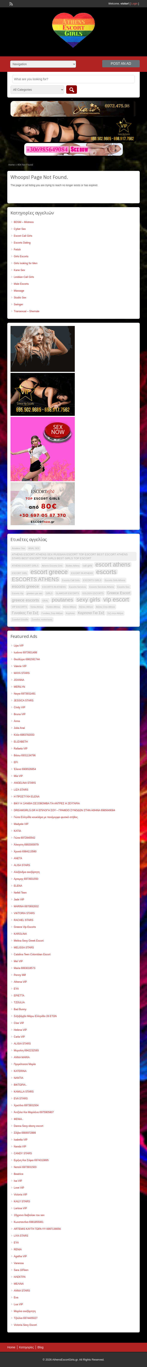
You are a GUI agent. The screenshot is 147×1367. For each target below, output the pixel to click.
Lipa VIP (18, 645)
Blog (41, 1347)
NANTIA (18, 1077)
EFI (16, 762)
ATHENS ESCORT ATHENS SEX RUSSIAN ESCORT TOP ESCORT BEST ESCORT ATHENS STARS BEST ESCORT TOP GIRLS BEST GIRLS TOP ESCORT (70, 556)
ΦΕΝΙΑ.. (18, 1119)
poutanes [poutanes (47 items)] (62, 599)
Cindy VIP (19, 707)
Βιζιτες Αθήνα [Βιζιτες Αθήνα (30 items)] (86, 607)
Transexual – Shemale (26, 311)
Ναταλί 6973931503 (25, 1167)
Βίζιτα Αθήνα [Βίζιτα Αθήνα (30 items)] (69, 607)
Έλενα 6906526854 (25, 769)
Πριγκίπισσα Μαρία (25, 1064)
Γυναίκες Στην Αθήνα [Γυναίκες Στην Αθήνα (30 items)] (52, 613)
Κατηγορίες (26, 1347)
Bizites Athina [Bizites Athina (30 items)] (73, 565)
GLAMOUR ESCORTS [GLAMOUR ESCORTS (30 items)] (67, 593)
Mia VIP (18, 776)
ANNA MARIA (22, 1057)
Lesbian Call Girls (24, 277)
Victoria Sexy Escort (25, 1324)
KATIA (17, 830)
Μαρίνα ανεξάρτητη (25, 1311)
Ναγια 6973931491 (24, 693)
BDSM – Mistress (24, 222)
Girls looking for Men (25, 263)
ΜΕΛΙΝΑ (19, 1283)
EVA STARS (21, 1098)
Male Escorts (21, 283)
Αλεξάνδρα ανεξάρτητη (27, 872)
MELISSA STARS (24, 947)
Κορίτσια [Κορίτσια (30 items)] (70, 613)
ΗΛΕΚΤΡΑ (20, 1276)
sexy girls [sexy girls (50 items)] (88, 599)
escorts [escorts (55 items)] (106, 571)
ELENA (18, 885)
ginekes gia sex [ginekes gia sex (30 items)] (34, 593)
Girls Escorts (21, 256)
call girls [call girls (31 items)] (87, 565)
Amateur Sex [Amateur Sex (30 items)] (18, 548)
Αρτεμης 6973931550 (26, 878)
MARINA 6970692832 (26, 906)
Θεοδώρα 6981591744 (27, 659)
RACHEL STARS (23, 920)
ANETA (18, 858)
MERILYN (19, 686)
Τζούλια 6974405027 (26, 1318)
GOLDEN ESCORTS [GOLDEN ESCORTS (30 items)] (93, 593)
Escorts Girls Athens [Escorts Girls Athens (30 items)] (115, 580)
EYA (16, 988)
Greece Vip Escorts (25, 926)
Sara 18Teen (21, 1270)
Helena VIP (20, 1029)
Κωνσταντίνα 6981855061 (29, 1222)
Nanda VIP (20, 1146)
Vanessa (19, 1263)
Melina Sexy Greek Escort (29, 940)
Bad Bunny (20, 1009)
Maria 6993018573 (24, 968)
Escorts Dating (22, 242)
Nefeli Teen (20, 892)
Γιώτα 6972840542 (24, 837)
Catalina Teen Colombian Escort (32, 954)
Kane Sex (19, 270)
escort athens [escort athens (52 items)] (112, 564)
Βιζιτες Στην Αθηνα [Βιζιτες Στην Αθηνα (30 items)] (105, 607)
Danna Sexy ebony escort (28, 1125)
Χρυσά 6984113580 (25, 851)
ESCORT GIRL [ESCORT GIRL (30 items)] (19, 573)
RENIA (18, 1249)
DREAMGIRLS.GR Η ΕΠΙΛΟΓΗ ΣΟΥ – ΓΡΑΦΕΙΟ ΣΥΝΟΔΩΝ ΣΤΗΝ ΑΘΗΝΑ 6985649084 (64, 810)
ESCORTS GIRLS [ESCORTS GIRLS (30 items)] (92, 580)
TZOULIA (19, 1002)
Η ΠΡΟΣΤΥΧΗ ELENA (26, 796)
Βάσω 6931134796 (25, 755)
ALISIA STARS (22, 1043)
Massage (19, 290)
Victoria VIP (20, 1194)
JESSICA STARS (23, 700)
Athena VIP (20, 981)
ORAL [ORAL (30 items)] (45, 600)
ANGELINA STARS (25, 782)
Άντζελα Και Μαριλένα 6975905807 (34, 1112)
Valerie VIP (20, 666)
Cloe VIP (19, 1023)
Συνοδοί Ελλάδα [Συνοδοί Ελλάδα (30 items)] (20, 619)
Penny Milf (20, 975)
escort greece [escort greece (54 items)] (49, 571)
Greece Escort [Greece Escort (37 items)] (118, 593)
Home (11, 164)
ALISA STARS (22, 865)
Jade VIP (19, 899)
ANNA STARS (22, 1290)
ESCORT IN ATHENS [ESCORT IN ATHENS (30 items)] (82, 573)
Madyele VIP (21, 824)
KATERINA (20, 1071)
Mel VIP (18, 961)
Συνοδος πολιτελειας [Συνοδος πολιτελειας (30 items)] (42, 619)
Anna (17, 721)
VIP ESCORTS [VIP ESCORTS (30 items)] (19, 607)
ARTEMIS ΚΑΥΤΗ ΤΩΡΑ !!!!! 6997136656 (37, 1228)
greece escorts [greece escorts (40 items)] (25, 600)
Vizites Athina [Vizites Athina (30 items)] (53, 607)
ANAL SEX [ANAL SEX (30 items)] (33, 548)
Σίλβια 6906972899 (25, 1132)
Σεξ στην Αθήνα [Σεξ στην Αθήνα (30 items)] (115, 613)
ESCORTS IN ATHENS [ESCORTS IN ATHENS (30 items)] (54, 587)
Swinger (18, 304)
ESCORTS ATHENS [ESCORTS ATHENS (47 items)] (35, 579)
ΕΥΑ (16, 1242)
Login (134, 3)
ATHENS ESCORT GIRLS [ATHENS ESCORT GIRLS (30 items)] (25, 565)
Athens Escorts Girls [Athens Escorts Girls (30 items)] (52, 565)
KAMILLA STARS (23, 1091)
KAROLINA (20, 933)
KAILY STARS (22, 1201)
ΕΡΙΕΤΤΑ (19, 995)
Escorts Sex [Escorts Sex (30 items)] (123, 587)
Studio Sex (20, 297)
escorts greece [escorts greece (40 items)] (25, 586)
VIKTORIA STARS (24, 913)
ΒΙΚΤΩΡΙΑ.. (20, 1084)
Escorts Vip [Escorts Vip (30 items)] (17, 593)
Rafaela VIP (20, 748)
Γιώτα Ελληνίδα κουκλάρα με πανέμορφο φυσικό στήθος (46, 817)
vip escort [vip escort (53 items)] (116, 599)
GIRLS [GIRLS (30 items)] (49, 593)
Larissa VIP (20, 1208)
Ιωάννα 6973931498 (25, 652)
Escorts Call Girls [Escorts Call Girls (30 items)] (71, 580)
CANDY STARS (23, 1153)
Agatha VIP (20, 1256)
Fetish (17, 249)
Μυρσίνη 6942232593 (26, 1050)
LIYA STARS (21, 1235)
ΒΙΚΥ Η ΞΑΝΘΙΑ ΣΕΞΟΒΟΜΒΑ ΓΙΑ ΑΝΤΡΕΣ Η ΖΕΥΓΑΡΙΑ (47, 803)
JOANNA (19, 679)
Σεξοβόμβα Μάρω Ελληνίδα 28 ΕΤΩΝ (35, 1016)
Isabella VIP (20, 1139)
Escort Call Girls (23, 235)
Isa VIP (18, 1180)
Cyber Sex (20, 229)
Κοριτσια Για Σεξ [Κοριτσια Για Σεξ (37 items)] (91, 613)
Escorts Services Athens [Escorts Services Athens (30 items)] (101, 587)
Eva (16, 1297)
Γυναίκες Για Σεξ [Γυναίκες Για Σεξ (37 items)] (25, 613)
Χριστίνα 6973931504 (26, 1105)
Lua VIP (18, 1304)
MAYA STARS (22, 673)
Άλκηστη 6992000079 (26, 844)
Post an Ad (121, 63)
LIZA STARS (21, 789)
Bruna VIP (20, 714)
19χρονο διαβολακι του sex (29, 1215)
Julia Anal (19, 727)
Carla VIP (19, 1036)
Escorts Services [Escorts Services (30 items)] (77, 587)
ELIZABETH (21, 741)
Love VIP (19, 1187)
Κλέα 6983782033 (24, 734)
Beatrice (18, 1174)
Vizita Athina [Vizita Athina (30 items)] (36, 607)
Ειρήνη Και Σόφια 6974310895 (31, 1160)
